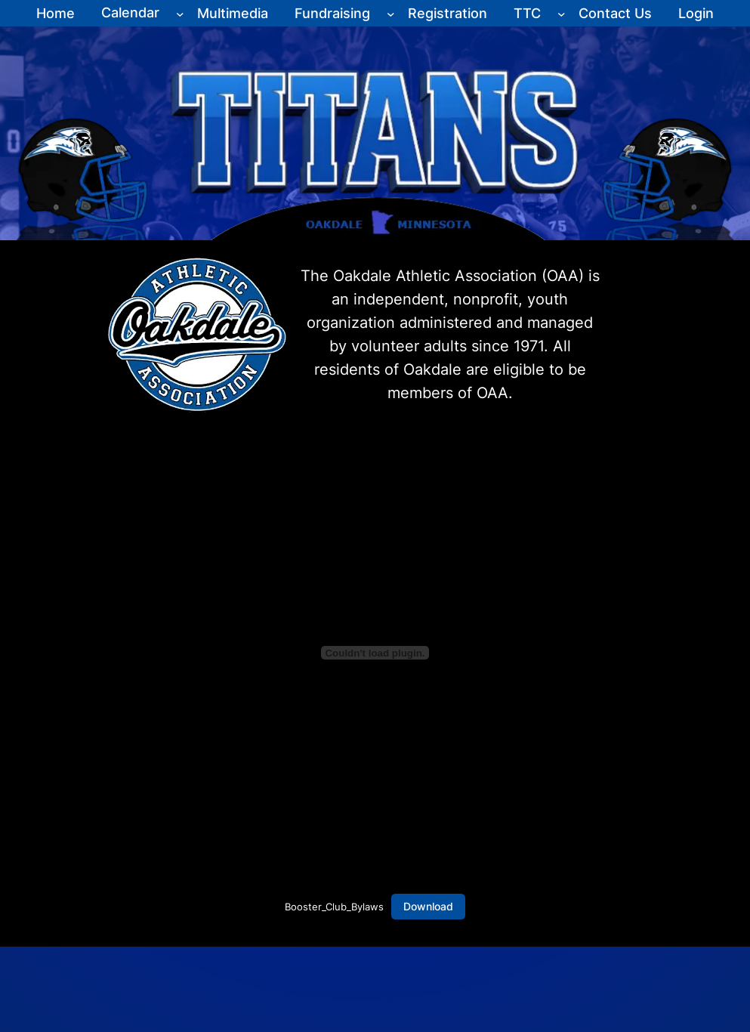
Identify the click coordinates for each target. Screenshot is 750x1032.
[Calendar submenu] (180, 13)
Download (428, 906)
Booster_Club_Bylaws (334, 907)
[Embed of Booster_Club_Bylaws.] (374, 652)
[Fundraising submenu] (391, 13)
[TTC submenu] (561, 13)
